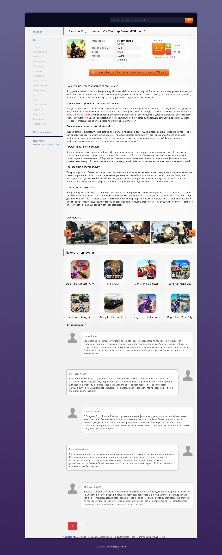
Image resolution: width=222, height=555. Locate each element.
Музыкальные (40, 85)
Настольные (39, 61)
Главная (35, 31)
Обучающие (39, 80)
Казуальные (39, 75)
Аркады (37, 56)
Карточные (38, 66)
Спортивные (39, 123)
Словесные (38, 118)
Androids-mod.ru (118, 546)
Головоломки (40, 90)
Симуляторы (39, 104)
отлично (173, 45)
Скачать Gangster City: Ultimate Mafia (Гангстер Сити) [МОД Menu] (131, 72)
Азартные (38, 70)
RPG (35, 99)
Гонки (36, 94)
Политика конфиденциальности (44, 142)
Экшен (36, 46)
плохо (172, 52)
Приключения (40, 51)
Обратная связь (40, 132)
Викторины (39, 114)
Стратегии (38, 109)
